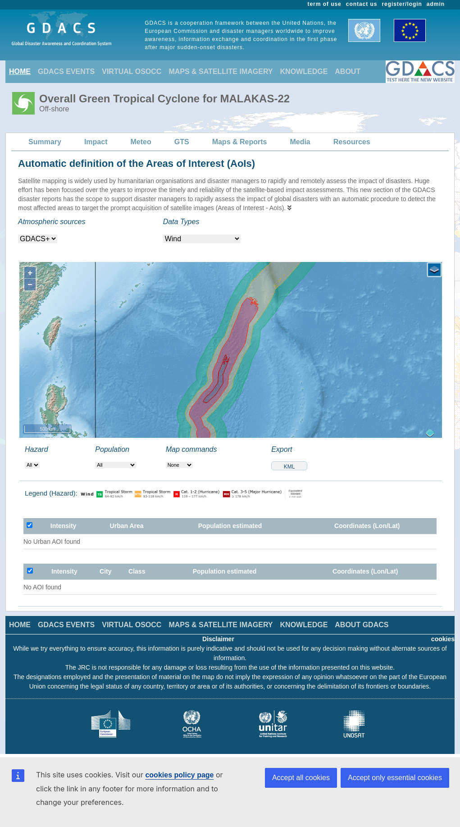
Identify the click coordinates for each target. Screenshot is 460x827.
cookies (443, 639)
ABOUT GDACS (361, 625)
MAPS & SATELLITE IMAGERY (221, 71)
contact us (362, 4)
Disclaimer (218, 639)
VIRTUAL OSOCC (131, 71)
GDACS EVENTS (66, 71)
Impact (96, 142)
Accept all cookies (301, 777)
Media (300, 142)
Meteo (141, 142)
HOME (20, 71)
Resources (351, 142)
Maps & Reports (239, 142)
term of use (325, 4)
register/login (402, 4)
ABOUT (347, 71)
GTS (181, 142)
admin (436, 4)
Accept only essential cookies (395, 777)
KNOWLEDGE (304, 71)
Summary (44, 142)
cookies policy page (179, 775)
